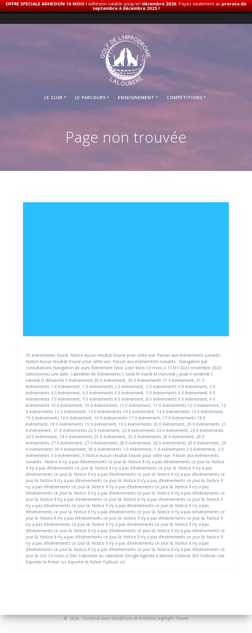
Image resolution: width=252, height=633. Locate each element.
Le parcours (90, 97)
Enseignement (136, 97)
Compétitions (184, 97)
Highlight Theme (173, 618)
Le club (53, 97)
